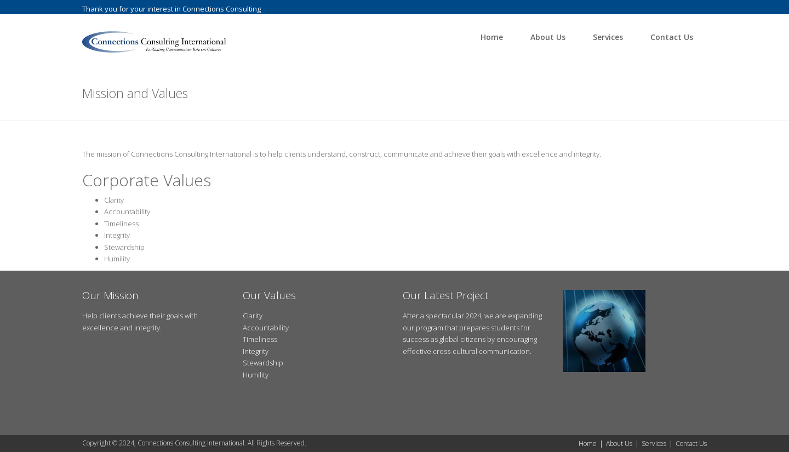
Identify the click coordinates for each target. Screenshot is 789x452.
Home (492, 37)
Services (608, 37)
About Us (547, 37)
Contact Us (671, 37)
